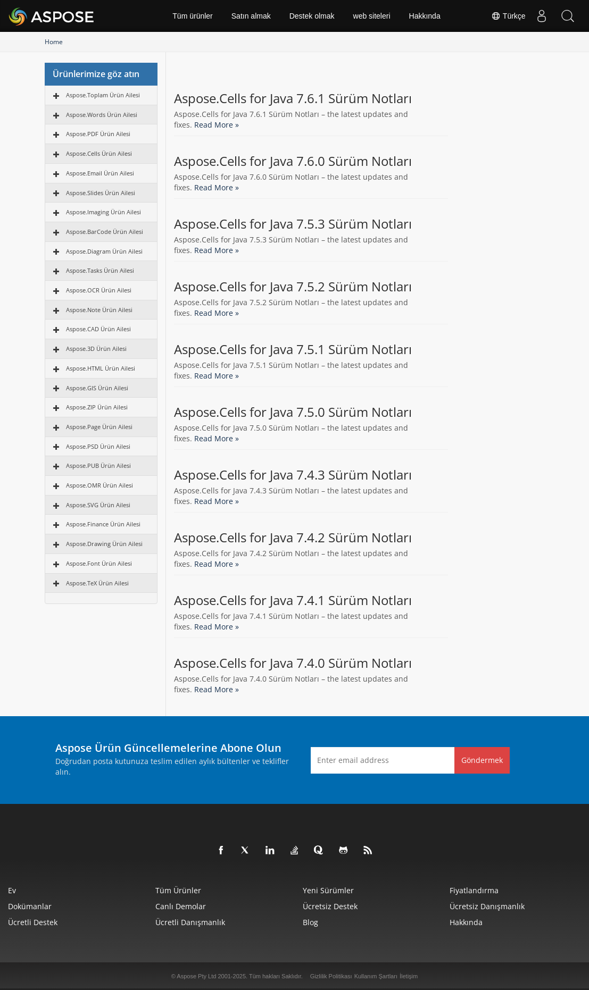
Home (54, 41)
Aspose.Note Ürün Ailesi (99, 310)
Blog (310, 922)
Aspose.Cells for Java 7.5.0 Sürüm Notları (293, 412)
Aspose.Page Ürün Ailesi (99, 427)
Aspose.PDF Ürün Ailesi (98, 134)
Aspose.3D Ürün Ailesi (96, 349)
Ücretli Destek (32, 922)
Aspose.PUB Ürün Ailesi (98, 465)
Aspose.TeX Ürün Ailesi (97, 583)
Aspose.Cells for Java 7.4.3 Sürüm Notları (293, 474)
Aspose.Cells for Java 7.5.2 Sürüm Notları (293, 286)
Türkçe (508, 16)
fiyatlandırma (474, 890)
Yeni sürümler (328, 890)
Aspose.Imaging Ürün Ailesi (103, 212)
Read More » (216, 125)
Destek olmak (312, 16)
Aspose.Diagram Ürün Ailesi (104, 251)
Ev (12, 890)
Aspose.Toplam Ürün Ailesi (103, 95)
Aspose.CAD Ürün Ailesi (98, 329)
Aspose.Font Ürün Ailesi (99, 563)
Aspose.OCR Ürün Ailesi (98, 290)
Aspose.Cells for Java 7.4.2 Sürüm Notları (293, 537)
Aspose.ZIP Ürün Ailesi (97, 407)
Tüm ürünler (192, 16)
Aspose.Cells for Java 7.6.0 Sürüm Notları (293, 161)
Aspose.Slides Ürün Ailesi (100, 193)
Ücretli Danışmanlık (190, 922)
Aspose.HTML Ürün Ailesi (100, 368)
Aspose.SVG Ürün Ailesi (98, 505)
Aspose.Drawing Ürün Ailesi (104, 544)
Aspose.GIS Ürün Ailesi (97, 388)
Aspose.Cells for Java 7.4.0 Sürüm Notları (293, 663)
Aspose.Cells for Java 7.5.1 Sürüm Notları (293, 349)
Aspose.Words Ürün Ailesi (101, 115)
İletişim (409, 976)
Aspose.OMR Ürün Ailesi (99, 485)
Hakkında (425, 16)
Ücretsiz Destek (330, 906)
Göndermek (482, 760)
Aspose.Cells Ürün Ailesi (99, 153)
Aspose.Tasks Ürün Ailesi (100, 270)
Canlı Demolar (180, 906)
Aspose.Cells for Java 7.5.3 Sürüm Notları (293, 224)
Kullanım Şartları (375, 976)
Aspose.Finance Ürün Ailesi (103, 524)
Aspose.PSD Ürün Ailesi (98, 446)
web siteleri (372, 16)
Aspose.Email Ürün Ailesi (100, 173)
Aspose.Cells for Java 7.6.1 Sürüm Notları (293, 98)
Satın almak (251, 16)
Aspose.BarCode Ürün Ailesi (104, 232)
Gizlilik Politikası (331, 976)
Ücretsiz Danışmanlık (487, 906)
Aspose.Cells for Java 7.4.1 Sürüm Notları (293, 600)
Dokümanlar (30, 906)
